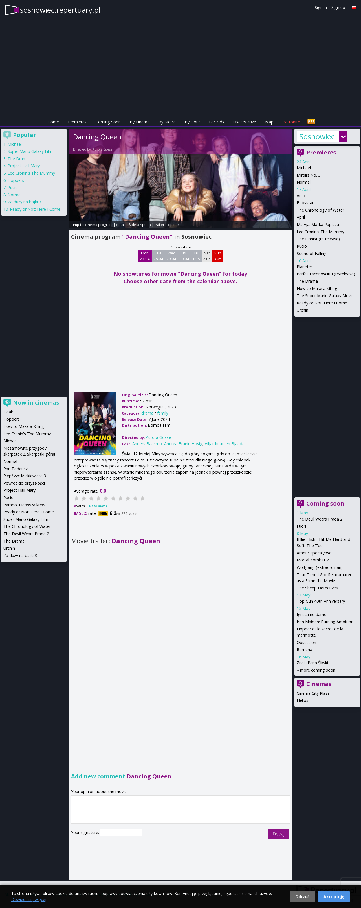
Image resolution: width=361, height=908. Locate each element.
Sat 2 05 (207, 256)
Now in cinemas (36, 402)
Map (269, 122)
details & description (133, 224)
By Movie (167, 122)
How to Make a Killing (317, 288)
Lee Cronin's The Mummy (320, 231)
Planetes (305, 266)
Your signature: (85, 832)
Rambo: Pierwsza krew (24, 505)
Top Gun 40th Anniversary (321, 601)
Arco (301, 195)
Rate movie (98, 506)
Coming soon (325, 503)
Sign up (338, 7)
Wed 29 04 (171, 256)
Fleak (8, 412)
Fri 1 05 (196, 256)
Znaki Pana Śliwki (312, 662)
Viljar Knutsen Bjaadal (225, 443)
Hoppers (16, 180)
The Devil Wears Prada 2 (319, 519)
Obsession (306, 642)
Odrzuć (302, 896)
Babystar (305, 202)
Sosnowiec (317, 136)
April (301, 217)
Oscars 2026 (244, 122)
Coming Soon (108, 122)
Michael (304, 167)
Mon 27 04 (145, 256)
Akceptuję (333, 896)
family (162, 413)
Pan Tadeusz (15, 468)
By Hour (192, 122)
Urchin (302, 310)
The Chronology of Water (320, 210)
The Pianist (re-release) (318, 238)
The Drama (307, 281)
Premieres (77, 122)
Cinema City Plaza (313, 693)
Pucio (302, 246)
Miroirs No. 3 (308, 175)
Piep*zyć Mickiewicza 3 (24, 475)
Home (53, 122)
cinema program (99, 224)
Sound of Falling (312, 253)
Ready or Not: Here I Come (322, 303)
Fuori (301, 526)
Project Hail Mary (24, 165)
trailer (159, 224)
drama (147, 413)
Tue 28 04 (158, 256)
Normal (304, 182)
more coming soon (317, 670)
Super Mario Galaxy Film (30, 151)
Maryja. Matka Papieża (318, 224)
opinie (173, 224)
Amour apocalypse (314, 553)
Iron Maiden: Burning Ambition (325, 621)
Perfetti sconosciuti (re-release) (326, 273)
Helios (302, 700)
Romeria (304, 649)
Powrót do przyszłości (24, 483)
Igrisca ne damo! (312, 614)
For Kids (216, 122)
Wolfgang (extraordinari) (320, 567)
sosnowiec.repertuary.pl (60, 10)
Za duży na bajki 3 (24, 201)
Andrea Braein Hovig (183, 443)
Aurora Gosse (103, 149)
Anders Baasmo (147, 443)
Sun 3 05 (217, 256)
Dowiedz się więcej (28, 899)
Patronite (291, 122)
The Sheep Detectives (317, 588)
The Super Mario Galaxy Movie (325, 295)
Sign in (321, 7)
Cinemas (318, 684)
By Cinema (139, 122)
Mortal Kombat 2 (313, 560)
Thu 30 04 (184, 256)
